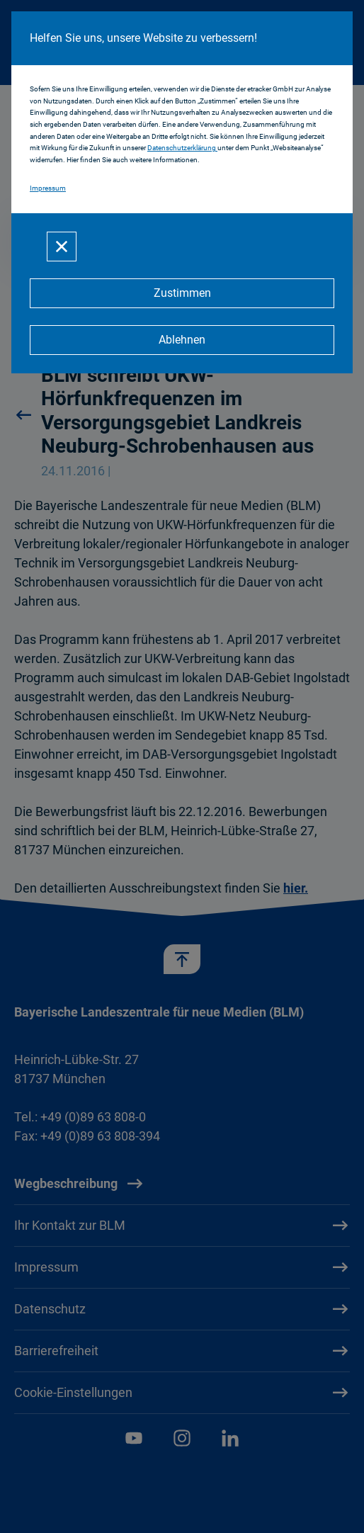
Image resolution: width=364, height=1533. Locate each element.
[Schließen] (61, 246)
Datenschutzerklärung (182, 147)
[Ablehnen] (182, 340)
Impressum (48, 188)
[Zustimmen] (182, 293)
